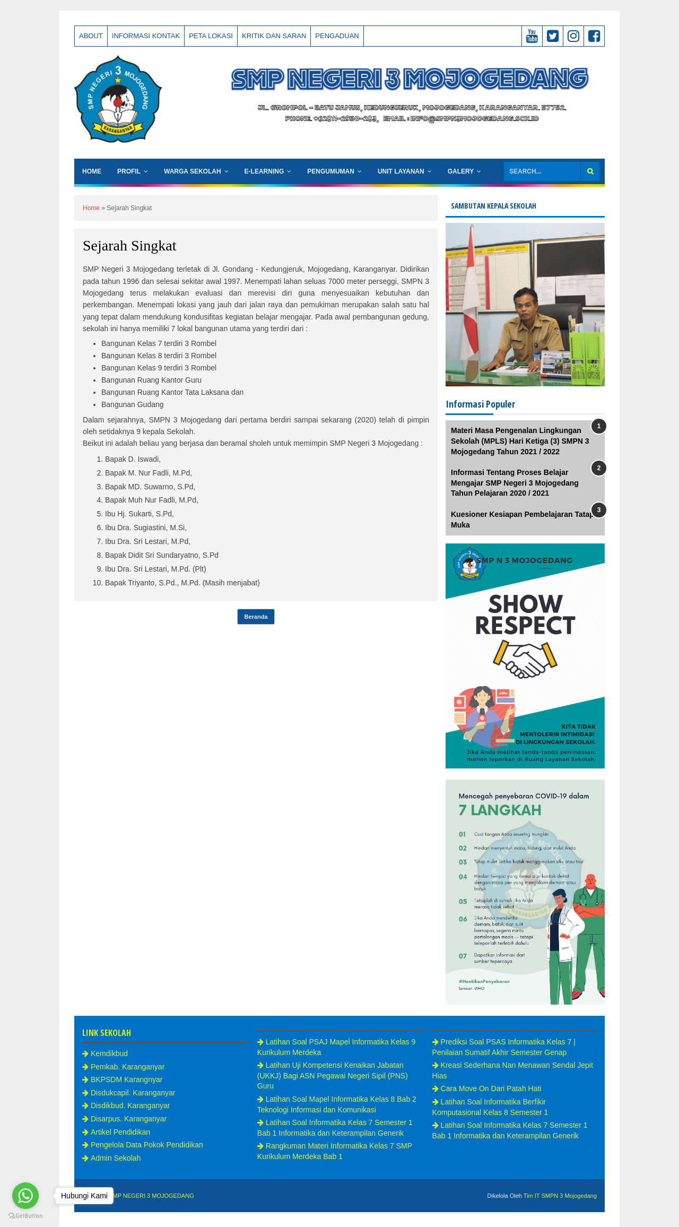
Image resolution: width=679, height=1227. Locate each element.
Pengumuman (330, 171)
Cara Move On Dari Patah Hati (491, 1088)
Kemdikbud (109, 1053)
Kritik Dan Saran (274, 36)
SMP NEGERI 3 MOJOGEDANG (151, 1196)
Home (91, 171)
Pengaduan (337, 36)
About (91, 36)
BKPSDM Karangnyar (126, 1079)
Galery (461, 171)
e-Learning (264, 171)
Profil (129, 171)
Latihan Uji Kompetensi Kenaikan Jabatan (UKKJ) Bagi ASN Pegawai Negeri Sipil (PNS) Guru (332, 1075)
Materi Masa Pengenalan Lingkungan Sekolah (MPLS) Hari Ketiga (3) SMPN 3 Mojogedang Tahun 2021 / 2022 (520, 440)
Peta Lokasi (211, 36)
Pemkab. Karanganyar (127, 1066)
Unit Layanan (401, 171)
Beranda (255, 617)
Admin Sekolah (116, 1158)
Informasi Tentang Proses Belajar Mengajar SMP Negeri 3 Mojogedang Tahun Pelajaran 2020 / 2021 (515, 482)
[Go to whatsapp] (25, 1195)
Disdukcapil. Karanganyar (133, 1092)
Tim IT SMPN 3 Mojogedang (560, 1196)
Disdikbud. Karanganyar (130, 1105)
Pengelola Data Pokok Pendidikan (147, 1144)
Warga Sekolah (192, 171)
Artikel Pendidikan (120, 1132)
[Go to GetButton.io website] (25, 1216)
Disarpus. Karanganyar (129, 1118)
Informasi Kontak (146, 36)
